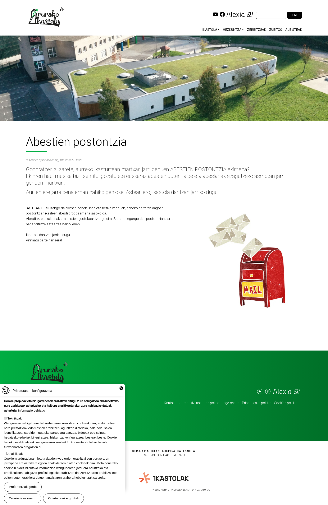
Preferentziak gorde (23, 489)
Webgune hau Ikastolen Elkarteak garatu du (181, 489)
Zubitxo (275, 30)
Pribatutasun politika (257, 403)
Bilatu (295, 15)
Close (121, 391)
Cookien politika (285, 403)
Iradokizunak (192, 403)
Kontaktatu (172, 403)
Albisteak (293, 30)
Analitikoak (15, 456)
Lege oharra (231, 403)
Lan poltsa (211, 403)
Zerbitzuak (256, 30)
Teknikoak (15, 421)
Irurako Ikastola (46, 16)
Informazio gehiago (31, 413)
